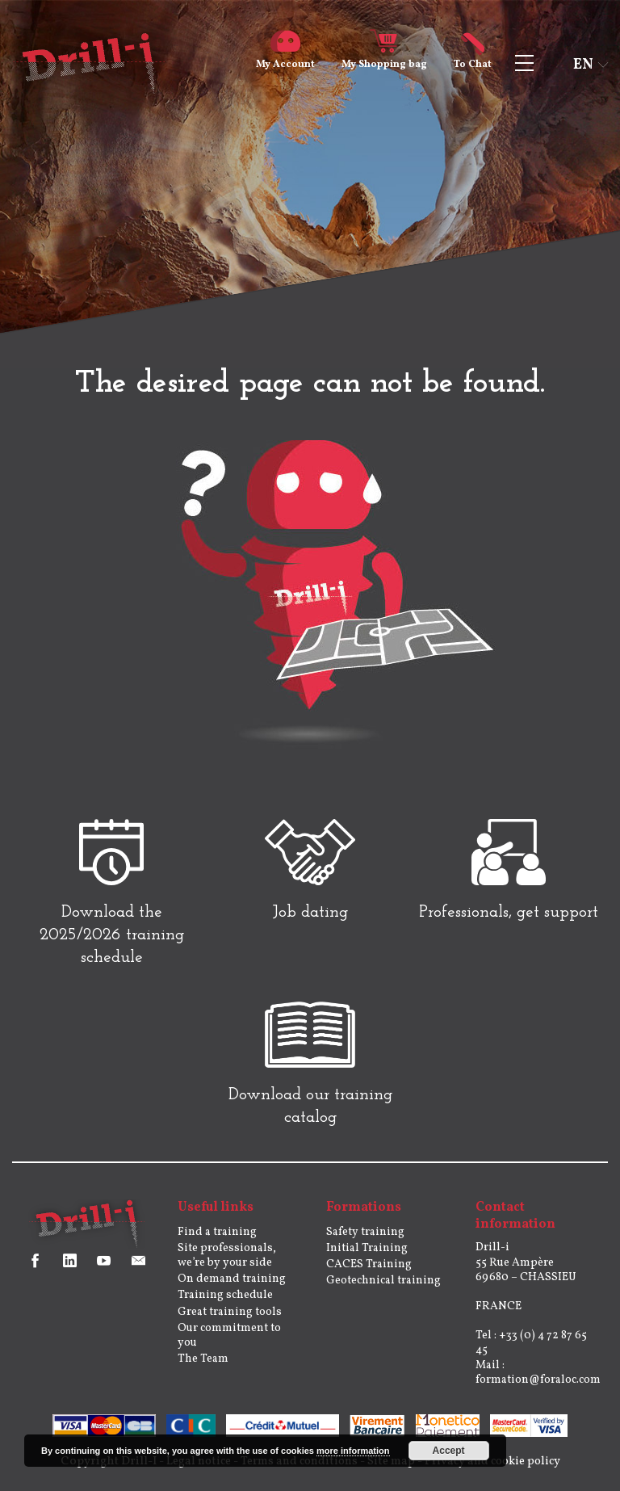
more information (352, 1450)
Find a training (217, 1241)
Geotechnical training (383, 1289)
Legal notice (191, 1470)
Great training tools (230, 1321)
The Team (203, 1368)
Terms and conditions (296, 1470)
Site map (392, 1470)
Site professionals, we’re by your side (227, 1264)
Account (285, 58)
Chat (473, 58)
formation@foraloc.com (538, 1388)
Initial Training (367, 1257)
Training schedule (225, 1304)
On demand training (232, 1288)
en (583, 65)
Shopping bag (384, 58)
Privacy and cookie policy (498, 1470)
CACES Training (369, 1273)
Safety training (365, 1241)
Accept (449, 1450)
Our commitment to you (229, 1344)
